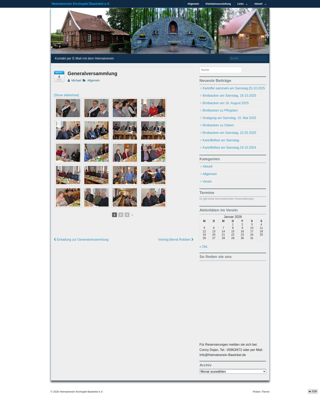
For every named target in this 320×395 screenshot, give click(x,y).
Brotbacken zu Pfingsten (220, 110)
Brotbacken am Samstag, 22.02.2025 (229, 132)
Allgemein (193, 3)
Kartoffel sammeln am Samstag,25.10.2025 (234, 88)
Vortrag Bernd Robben (175, 239)
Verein (207, 181)
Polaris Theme (261, 391)
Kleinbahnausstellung (218, 3)
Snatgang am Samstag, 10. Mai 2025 (229, 118)
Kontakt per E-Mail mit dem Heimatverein (84, 58)
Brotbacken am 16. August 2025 (226, 103)
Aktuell (258, 3)
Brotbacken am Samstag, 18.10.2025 (229, 95)
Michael (74, 80)
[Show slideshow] (66, 95)
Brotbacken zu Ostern (218, 125)
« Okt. (203, 246)
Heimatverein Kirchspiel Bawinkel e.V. (81, 3)
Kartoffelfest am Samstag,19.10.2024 (229, 147)
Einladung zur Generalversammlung (81, 239)
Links (240, 3)
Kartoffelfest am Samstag (221, 140)
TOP (313, 391)
